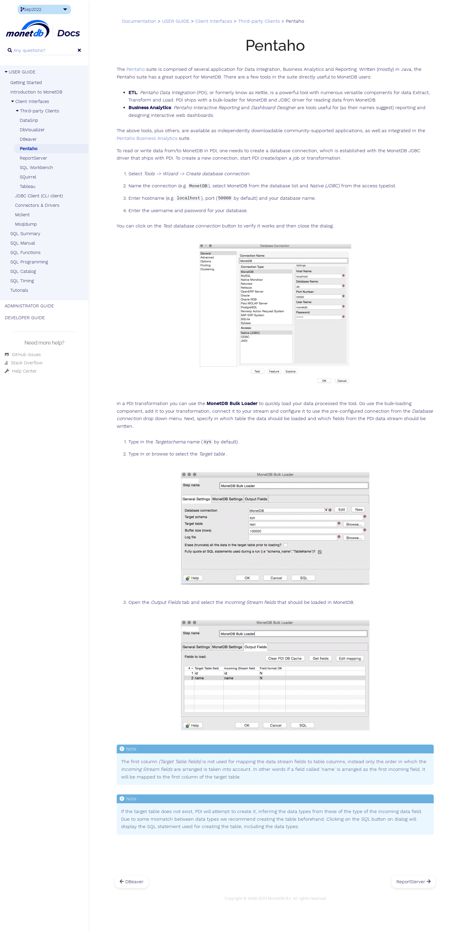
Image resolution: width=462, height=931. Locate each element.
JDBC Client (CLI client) (39, 196)
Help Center (21, 371)
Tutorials (19, 290)
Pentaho (28, 148)
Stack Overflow (23, 362)
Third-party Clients (37, 111)
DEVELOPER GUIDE (25, 317)
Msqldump (26, 224)
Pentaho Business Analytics (147, 138)
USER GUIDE (20, 72)
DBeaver (28, 139)
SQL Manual (22, 243)
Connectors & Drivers (37, 205)
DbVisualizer (32, 129)
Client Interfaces (29, 101)
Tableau (27, 186)
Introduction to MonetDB (36, 92)
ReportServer (33, 158)
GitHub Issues (23, 354)
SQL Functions (25, 252)
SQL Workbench (36, 167)
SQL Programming (29, 262)
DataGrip (29, 120)
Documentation (139, 21)
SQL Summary (25, 233)
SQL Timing (22, 280)
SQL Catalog (23, 271)
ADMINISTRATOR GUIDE (29, 306)
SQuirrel (28, 177)
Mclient (22, 214)
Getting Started (26, 82)
